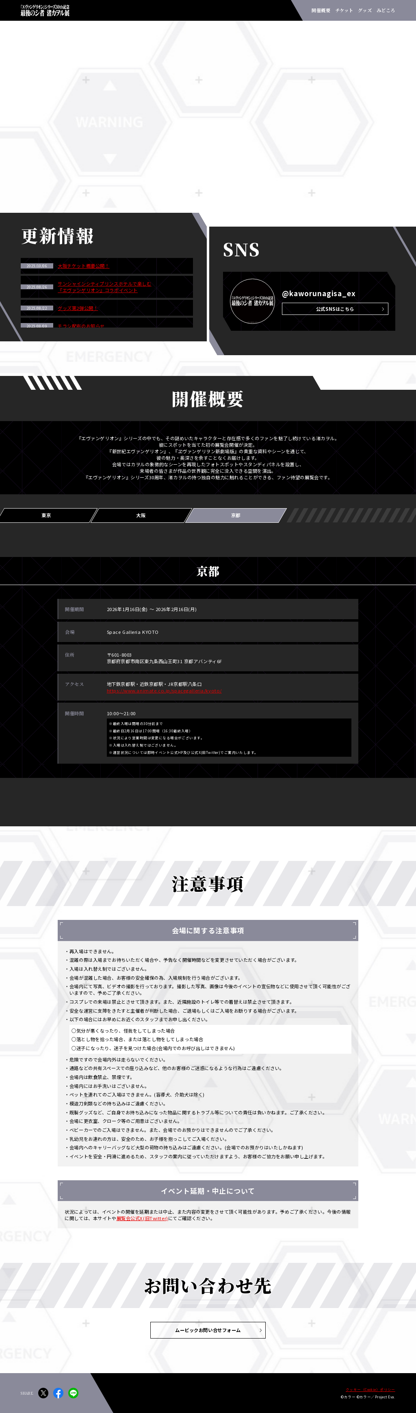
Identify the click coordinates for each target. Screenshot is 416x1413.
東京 (46, 515)
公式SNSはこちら (335, 309)
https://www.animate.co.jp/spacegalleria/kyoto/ (164, 690)
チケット (344, 10)
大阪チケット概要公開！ (83, 265)
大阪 (140, 515)
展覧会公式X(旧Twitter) (142, 1218)
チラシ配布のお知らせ (81, 326)
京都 (235, 515)
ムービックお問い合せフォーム (208, 1330)
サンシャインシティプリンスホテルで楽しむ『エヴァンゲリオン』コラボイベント (104, 286)
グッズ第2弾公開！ (78, 308)
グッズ (365, 10)
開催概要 (321, 10)
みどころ (386, 10)
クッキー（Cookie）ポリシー (370, 1389)
